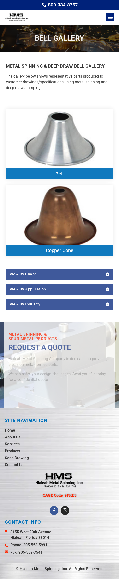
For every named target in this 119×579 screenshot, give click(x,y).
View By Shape (23, 274)
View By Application (28, 289)
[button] (110, 17)
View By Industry (25, 304)
